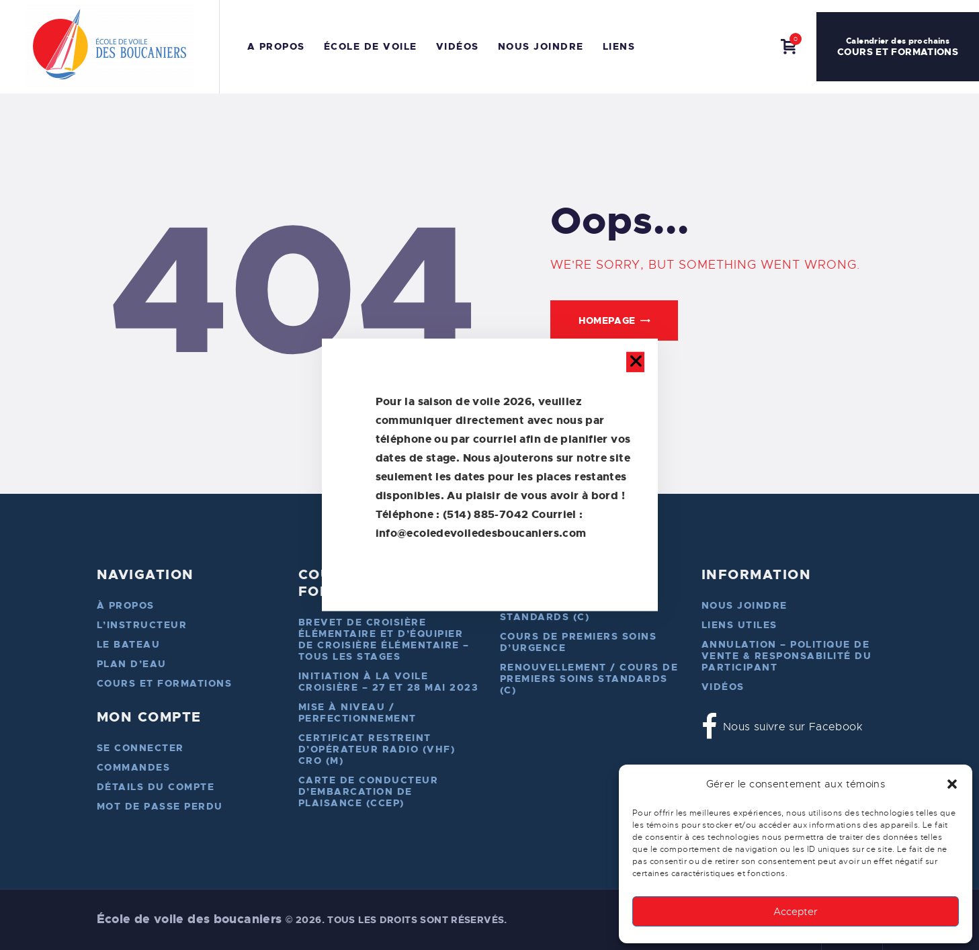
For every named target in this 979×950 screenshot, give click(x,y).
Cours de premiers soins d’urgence (578, 642)
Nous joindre (744, 605)
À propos (126, 605)
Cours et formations (164, 683)
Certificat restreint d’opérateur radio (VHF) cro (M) (377, 749)
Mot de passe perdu (160, 806)
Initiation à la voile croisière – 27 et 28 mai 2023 (388, 681)
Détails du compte (156, 787)
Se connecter (140, 748)
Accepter (795, 912)
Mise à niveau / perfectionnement (357, 712)
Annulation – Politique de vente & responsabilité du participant (786, 655)
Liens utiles (739, 625)
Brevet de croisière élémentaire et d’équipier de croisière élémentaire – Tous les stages (384, 639)
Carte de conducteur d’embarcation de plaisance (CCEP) (368, 791)
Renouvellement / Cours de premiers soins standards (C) (589, 678)
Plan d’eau (132, 664)
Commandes (134, 767)
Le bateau (129, 644)
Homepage (607, 320)
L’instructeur (142, 625)
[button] (952, 784)
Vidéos (722, 687)
